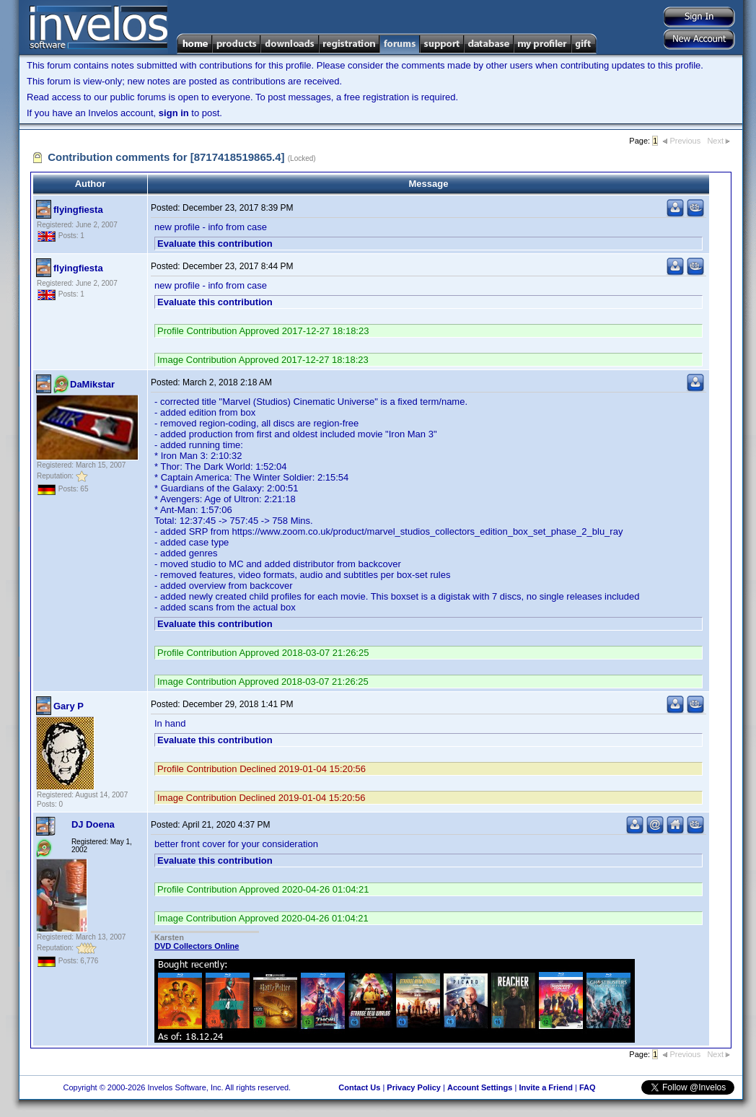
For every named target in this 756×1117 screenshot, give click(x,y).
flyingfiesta (78, 209)
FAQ (587, 1087)
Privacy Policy (414, 1087)
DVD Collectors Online (196, 946)
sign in (174, 113)
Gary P (68, 706)
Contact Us (359, 1087)
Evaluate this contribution (215, 243)
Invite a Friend (546, 1087)
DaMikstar (92, 384)
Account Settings (479, 1087)
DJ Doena (93, 824)
